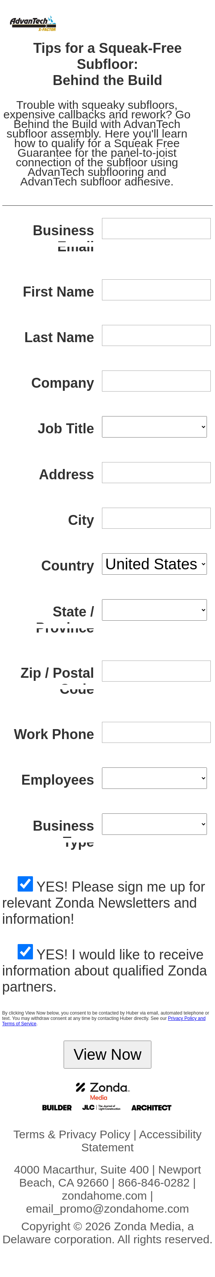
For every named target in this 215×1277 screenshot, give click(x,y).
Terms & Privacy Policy (71, 1134)
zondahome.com (104, 1195)
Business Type (63, 834)
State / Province (65, 620)
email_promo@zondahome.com (107, 1208)
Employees (57, 780)
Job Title (66, 428)
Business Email (63, 238)
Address (66, 474)
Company (62, 383)
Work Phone (54, 734)
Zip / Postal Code (57, 681)
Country (67, 566)
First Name (58, 292)
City (81, 520)
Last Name (59, 337)
